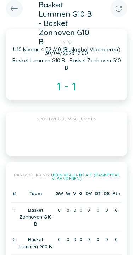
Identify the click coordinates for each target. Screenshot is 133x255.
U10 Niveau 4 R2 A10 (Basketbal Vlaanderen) (85, 176)
